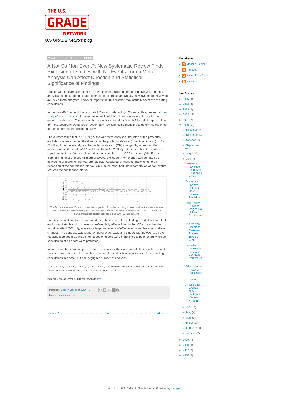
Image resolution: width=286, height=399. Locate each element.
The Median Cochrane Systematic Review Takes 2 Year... (193, 232)
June (189, 307)
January (191, 333)
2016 (186, 355)
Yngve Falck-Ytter (197, 75)
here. (99, 279)
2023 (186, 109)
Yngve (190, 81)
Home (109, 313)
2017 (186, 350)
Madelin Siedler (196, 64)
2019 (186, 339)
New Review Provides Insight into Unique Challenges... (194, 210)
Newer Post (55, 313)
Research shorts (66, 295)
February (192, 327)
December (192, 129)
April (189, 317)
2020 (186, 125)
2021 (186, 119)
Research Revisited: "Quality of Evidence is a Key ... (193, 170)
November (192, 134)
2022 (186, 114)
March (190, 322)
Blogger (175, 388)
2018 (186, 345)
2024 (186, 104)
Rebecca (192, 69)
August (190, 153)
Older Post (162, 313)
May (189, 312)
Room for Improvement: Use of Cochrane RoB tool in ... (193, 253)
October (191, 140)
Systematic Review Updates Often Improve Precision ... (194, 189)
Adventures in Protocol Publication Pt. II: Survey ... (193, 273)
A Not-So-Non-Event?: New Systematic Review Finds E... (194, 292)
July (189, 158)
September (192, 145)
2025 (186, 99)
